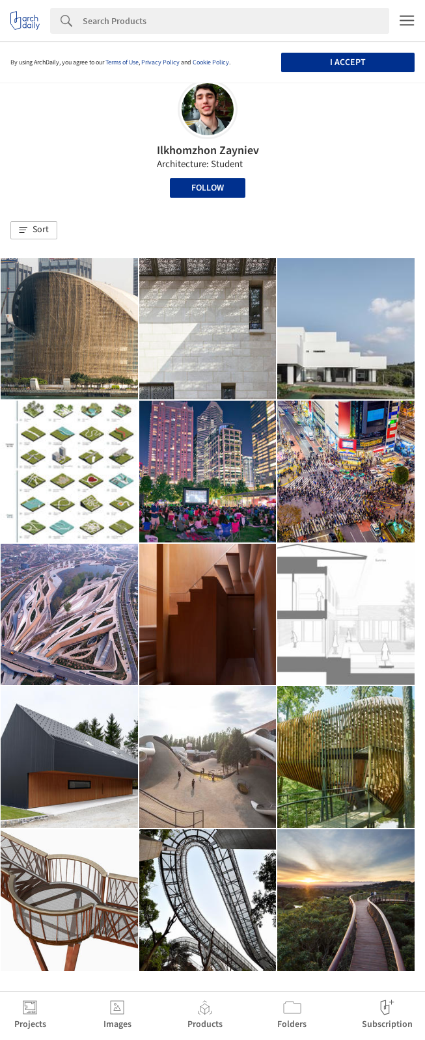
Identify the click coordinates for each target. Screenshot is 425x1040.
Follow (207, 187)
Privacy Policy (160, 62)
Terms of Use (122, 62)
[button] (33, 230)
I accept (348, 62)
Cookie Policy (211, 62)
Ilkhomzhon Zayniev (208, 150)
